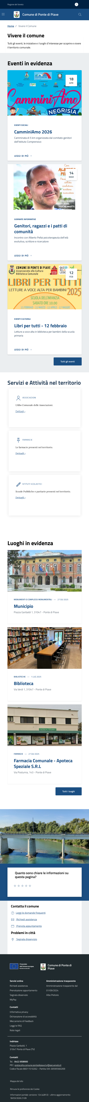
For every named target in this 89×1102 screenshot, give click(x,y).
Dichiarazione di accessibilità (23, 1016)
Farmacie (18, 753)
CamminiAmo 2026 (33, 131)
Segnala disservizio (19, 995)
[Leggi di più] (23, 155)
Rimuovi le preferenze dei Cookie (25, 1089)
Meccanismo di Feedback (22, 1021)
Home (10, 26)
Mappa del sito (16, 1081)
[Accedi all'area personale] (78, 4)
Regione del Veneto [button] (15, 4)
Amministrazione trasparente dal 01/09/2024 (62, 988)
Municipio (23, 606)
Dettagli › (20, 453)
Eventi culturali (22, 318)
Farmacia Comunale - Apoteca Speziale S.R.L (43, 763)
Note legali (15, 1030)
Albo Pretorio (52, 995)
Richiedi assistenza (19, 985)
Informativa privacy (19, 1012)
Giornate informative (25, 219)
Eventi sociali (21, 125)
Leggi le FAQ (16, 1025)
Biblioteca (23, 683)
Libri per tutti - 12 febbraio (40, 325)
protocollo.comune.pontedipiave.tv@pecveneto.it (38, 1065)
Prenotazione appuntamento (23, 990)
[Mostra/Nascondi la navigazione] (3, 14)
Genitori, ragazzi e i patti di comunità (40, 228)
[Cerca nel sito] (80, 14)
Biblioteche (20, 676)
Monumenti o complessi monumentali (33, 599)
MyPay (13, 999)
